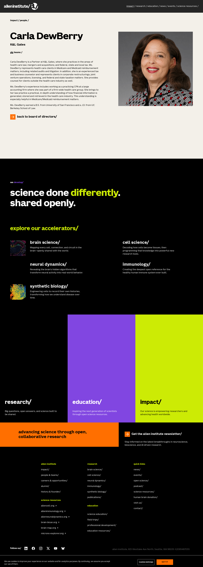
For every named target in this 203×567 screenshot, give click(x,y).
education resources (98, 531)
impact (130, 6)
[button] (131, 6)
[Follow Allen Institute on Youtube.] (55, 548)
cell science (93, 475)
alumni (44, 486)
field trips (92, 520)
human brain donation (145, 497)
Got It (165, 562)
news (163, 6)
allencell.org (47, 506)
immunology (93, 486)
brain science (94, 470)
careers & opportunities (53, 481)
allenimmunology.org (52, 511)
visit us (137, 503)
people (23, 21)
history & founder (50, 492)
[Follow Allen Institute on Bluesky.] (63, 548)
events (171, 6)
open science (141, 481)
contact (138, 508)
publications (93, 497)
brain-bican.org (49, 522)
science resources (187, 6)
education (153, 6)
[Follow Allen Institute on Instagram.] (40, 548)
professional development (101, 525)
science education (96, 514)
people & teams (49, 475)
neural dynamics (96, 481)
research (140, 6)
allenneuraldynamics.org (54, 517)
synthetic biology (96, 492)
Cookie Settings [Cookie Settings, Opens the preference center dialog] (146, 562)
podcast (138, 486)
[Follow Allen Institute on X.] (48, 548)
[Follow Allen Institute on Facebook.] (33, 548)
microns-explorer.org (52, 534)
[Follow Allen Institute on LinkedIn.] (26, 548)
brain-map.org (48, 528)
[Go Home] (20, 464)
